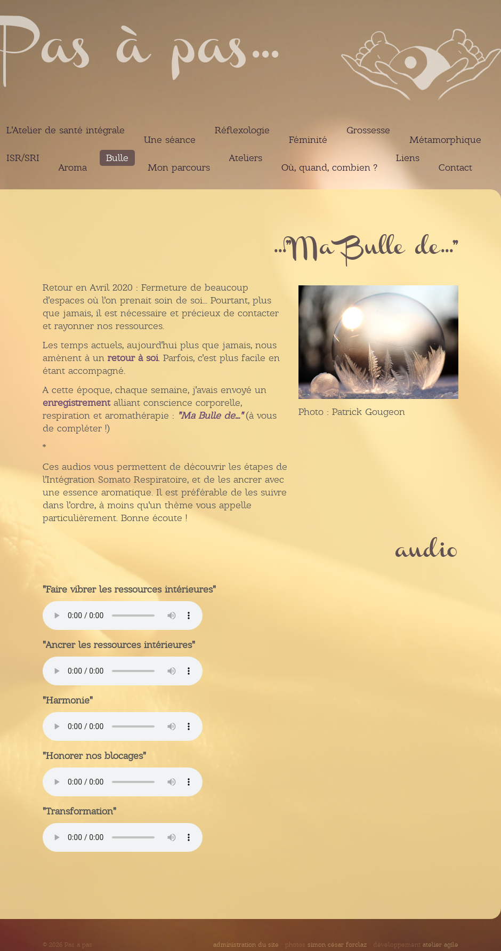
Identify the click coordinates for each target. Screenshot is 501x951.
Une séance (170, 140)
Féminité (308, 140)
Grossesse (368, 130)
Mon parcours (179, 167)
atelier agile (440, 944)
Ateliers (245, 158)
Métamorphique (445, 140)
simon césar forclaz (337, 944)
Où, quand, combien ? (329, 167)
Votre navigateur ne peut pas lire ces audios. (123, 615)
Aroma (73, 167)
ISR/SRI (22, 158)
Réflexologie (242, 130)
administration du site (246, 944)
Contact (455, 167)
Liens (407, 158)
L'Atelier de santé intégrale (65, 130)
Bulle (117, 158)
